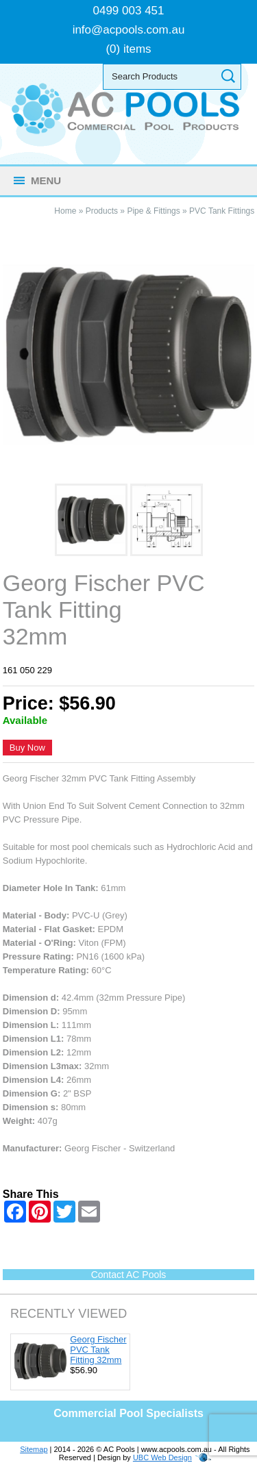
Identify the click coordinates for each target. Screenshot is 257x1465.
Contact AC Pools (129, 1274)
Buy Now (27, 747)
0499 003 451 (128, 10)
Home (65, 211)
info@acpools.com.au (129, 29)
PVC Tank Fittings (221, 211)
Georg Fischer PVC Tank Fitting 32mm (98, 1349)
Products (102, 211)
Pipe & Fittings (153, 211)
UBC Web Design (162, 1457)
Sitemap (33, 1449)
